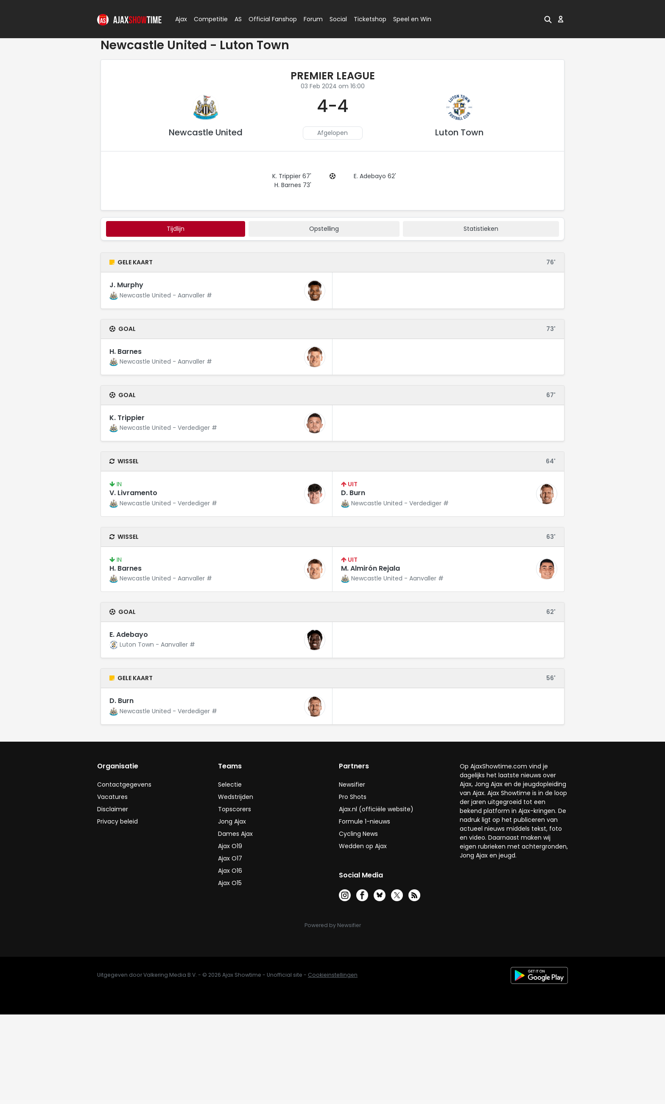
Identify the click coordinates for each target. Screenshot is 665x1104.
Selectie (230, 784)
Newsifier (352, 784)
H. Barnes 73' (292, 185)
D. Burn (353, 493)
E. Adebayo (128, 634)
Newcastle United (206, 132)
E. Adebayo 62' (375, 176)
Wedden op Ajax (363, 846)
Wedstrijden (235, 797)
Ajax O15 (230, 883)
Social (337, 19)
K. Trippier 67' (291, 176)
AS (238, 19)
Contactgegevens (124, 784)
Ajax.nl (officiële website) (376, 809)
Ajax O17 (230, 858)
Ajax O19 (230, 846)
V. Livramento (133, 493)
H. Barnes (125, 351)
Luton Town (459, 132)
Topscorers (234, 809)
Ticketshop (370, 19)
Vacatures (112, 797)
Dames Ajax (235, 833)
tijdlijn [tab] (175, 228)
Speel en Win (412, 19)
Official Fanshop (268, 19)
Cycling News (358, 833)
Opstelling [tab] (324, 228)
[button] (548, 19)
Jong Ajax (232, 821)
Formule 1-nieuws (364, 821)
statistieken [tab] (481, 228)
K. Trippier (127, 418)
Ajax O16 (230, 870)
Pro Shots (352, 797)
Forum (313, 19)
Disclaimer (112, 809)
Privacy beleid (117, 821)
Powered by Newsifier (333, 925)
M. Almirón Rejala (370, 568)
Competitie (207, 19)
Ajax (180, 19)
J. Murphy (126, 285)
